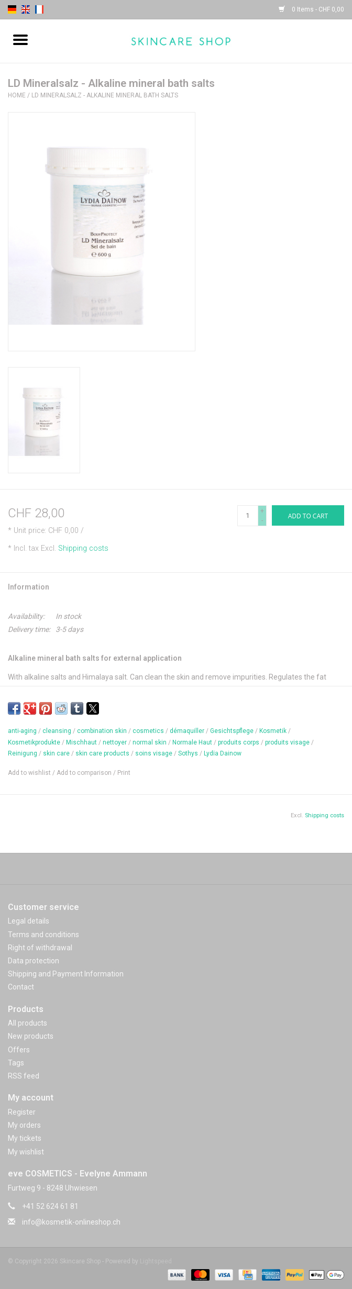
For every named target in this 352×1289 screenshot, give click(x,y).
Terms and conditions (43, 934)
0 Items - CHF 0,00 (311, 9)
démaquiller (187, 731)
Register (22, 1112)
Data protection (33, 961)
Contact (21, 987)
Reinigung (22, 753)
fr (39, 9)
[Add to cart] (308, 515)
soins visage (153, 753)
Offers (19, 1050)
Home (17, 95)
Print (123, 772)
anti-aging (22, 731)
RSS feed (23, 1076)
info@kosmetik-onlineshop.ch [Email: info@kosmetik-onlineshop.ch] (71, 1222)
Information (28, 587)
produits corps (238, 742)
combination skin (102, 731)
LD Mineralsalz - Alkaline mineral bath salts (104, 95)
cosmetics (148, 731)
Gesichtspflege (232, 731)
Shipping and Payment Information (66, 974)
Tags (16, 1063)
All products (27, 1023)
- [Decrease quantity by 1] (262, 520)
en (25, 9)
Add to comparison (85, 772)
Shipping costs (83, 548)
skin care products (102, 753)
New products (30, 1036)
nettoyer (115, 742)
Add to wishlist (30, 772)
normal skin (150, 742)
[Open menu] (20, 39)
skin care (56, 753)
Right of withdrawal (40, 947)
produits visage (287, 742)
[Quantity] (247, 515)
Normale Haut (192, 742)
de (12, 9)
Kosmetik (273, 731)
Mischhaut (81, 742)
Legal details (28, 921)
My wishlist (26, 1152)
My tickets (24, 1138)
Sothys (188, 753)
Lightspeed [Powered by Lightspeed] (156, 1261)
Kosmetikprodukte (34, 742)
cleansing (56, 731)
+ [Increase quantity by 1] (262, 511)
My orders (24, 1125)
